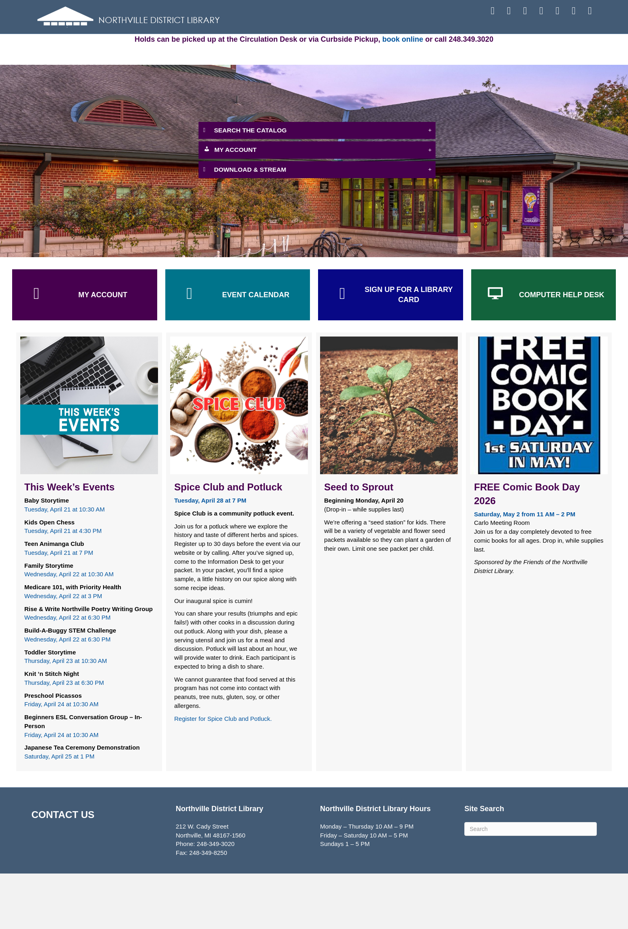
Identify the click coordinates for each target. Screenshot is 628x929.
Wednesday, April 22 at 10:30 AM (68, 629)
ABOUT (498, 45)
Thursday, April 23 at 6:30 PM (64, 737)
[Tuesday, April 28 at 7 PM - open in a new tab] (210, 555)
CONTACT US (63, 869)
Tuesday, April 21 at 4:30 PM (63, 586)
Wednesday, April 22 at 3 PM (63, 651)
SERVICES (313, 45)
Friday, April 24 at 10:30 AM (61, 759)
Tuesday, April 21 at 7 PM (58, 607)
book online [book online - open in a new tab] (402, 95)
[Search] (530, 884)
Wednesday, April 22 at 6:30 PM (67, 672)
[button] (317, 186)
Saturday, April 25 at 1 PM (59, 811)
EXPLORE (405, 45)
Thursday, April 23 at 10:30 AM (65, 716)
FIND (130, 45)
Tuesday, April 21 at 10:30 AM (64, 564)
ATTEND (220, 45)
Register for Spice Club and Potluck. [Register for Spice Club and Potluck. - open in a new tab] (223, 773)
